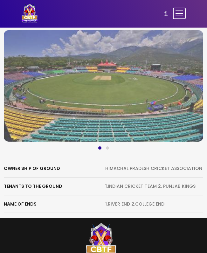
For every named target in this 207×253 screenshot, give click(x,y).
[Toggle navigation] (179, 13)
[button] (100, 148)
